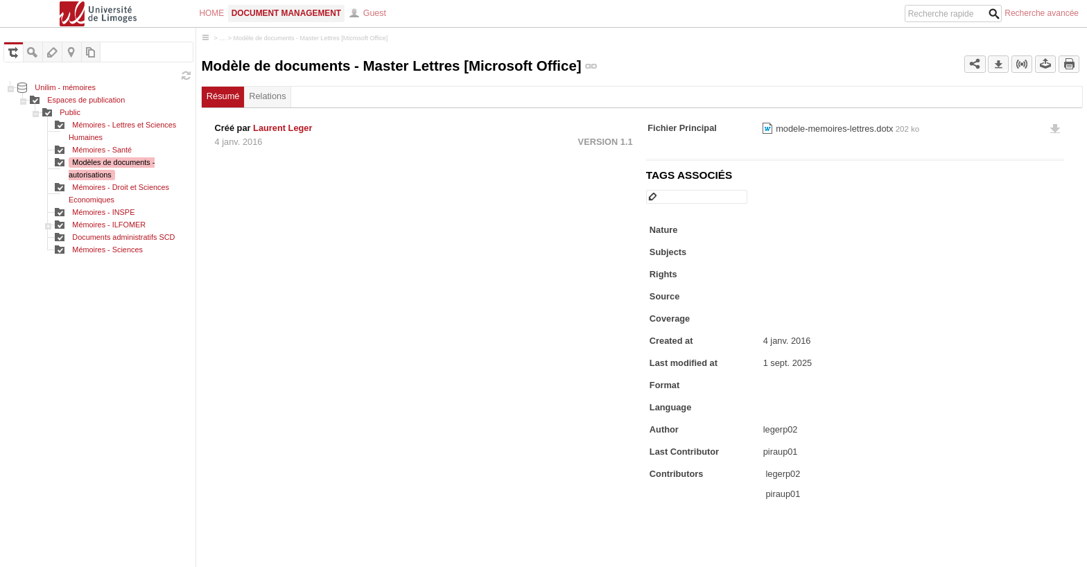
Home (212, 13)
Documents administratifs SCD (123, 237)
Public (70, 112)
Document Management (286, 13)
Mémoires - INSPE (103, 212)
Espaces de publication (86, 100)
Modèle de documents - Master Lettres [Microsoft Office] (310, 38)
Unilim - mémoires (65, 87)
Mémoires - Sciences (107, 249)
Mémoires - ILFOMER (109, 224)
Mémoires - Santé (102, 150)
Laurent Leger (282, 128)
